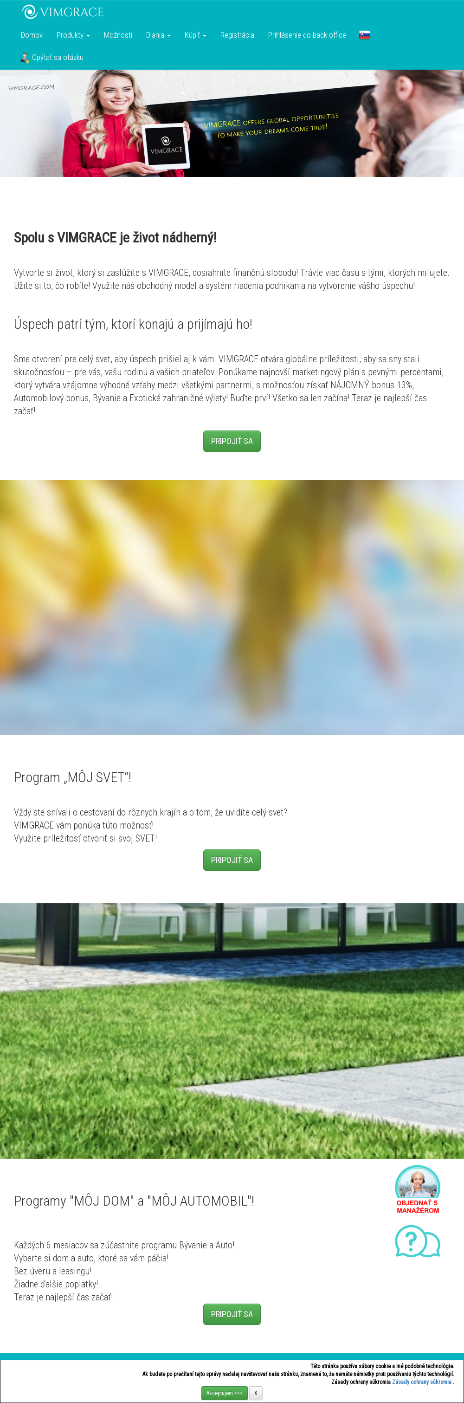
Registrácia (237, 34)
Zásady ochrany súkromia (422, 1382)
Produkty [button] (73, 34)
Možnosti (118, 34)
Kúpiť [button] (195, 34)
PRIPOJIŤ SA (232, 441)
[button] (364, 34)
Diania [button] (158, 34)
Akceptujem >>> (224, 1393)
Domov (32, 34)
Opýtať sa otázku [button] (52, 58)
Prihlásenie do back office (307, 34)
